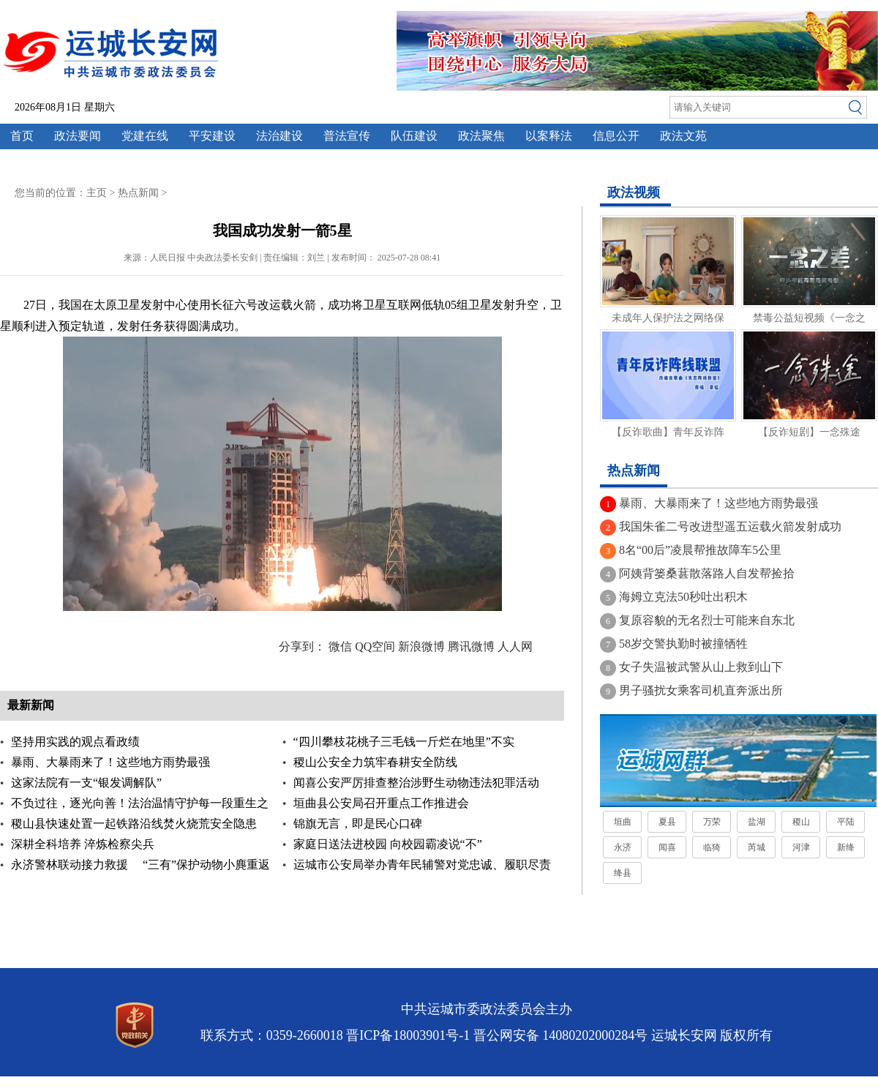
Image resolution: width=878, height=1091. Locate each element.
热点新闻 (138, 192)
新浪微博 (421, 646)
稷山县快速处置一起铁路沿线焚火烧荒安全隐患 (134, 823)
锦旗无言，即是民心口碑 (357, 823)
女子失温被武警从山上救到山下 (701, 667)
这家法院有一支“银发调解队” (86, 782)
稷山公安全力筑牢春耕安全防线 (375, 762)
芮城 (756, 847)
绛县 (622, 873)
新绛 (846, 847)
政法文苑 (683, 136)
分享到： (302, 646)
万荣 (712, 822)
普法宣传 (346, 136)
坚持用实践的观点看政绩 (75, 741)
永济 (622, 847)
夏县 (667, 822)
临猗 (712, 847)
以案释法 (548, 136)
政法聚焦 (481, 136)
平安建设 (212, 136)
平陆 (846, 822)
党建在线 (144, 136)
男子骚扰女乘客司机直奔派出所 (701, 690)
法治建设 (279, 136)
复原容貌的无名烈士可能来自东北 (707, 620)
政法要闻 (77, 136)
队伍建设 (414, 136)
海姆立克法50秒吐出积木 (683, 597)
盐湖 (756, 822)
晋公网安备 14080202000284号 (560, 1035)
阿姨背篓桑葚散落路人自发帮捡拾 (707, 573)
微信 (340, 646)
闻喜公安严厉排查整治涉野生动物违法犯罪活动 (416, 782)
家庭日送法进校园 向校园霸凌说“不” (387, 844)
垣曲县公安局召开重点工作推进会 (381, 803)
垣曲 (622, 822)
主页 (96, 192)
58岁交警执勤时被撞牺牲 (683, 643)
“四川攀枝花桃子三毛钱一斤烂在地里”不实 (403, 741)
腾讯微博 (471, 646)
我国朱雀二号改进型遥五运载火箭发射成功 (730, 526)
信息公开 (616, 136)
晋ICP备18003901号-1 (408, 1035)
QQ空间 (375, 646)
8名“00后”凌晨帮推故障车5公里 (700, 550)
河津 (801, 847)
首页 (22, 136)
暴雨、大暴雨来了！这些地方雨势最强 (110, 762)
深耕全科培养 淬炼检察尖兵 (82, 844)
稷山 (801, 822)
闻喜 (667, 847)
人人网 (515, 646)
